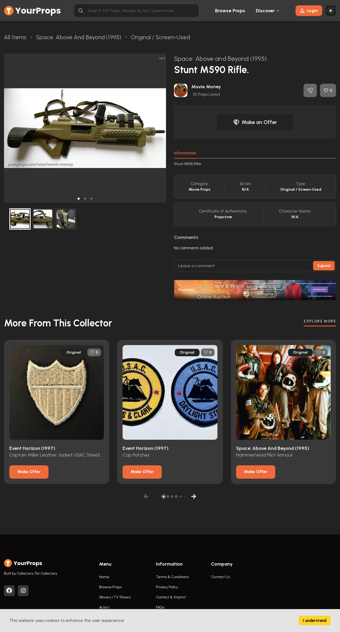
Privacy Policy (167, 587)
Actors (104, 607)
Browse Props (230, 11)
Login (309, 10)
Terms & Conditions (172, 577)
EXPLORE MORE (320, 321)
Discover (265, 11)
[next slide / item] (162, 128)
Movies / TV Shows (115, 597)
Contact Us (220, 577)
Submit (324, 265)
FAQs (160, 607)
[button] (79, 199)
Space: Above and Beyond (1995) (220, 58)
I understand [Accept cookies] (314, 620)
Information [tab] (185, 153)
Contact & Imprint (171, 597)
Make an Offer (255, 122)
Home (104, 577)
